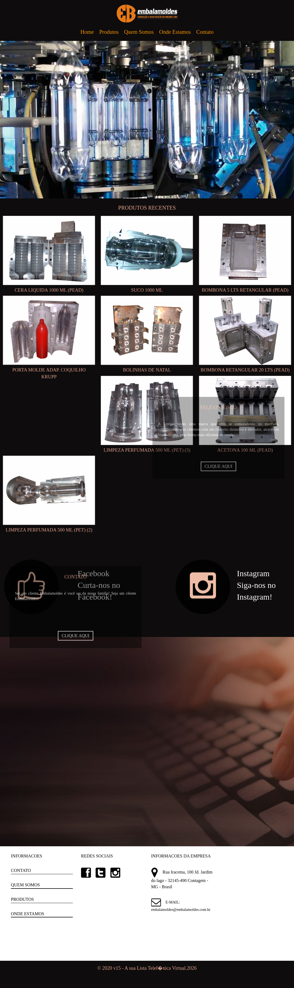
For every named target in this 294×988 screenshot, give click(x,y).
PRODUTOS (22, 899)
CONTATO (21, 870)
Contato (205, 32)
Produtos (109, 32)
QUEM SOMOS (25, 885)
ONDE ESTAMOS (27, 913)
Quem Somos (139, 32)
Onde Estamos (175, 32)
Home (87, 32)
